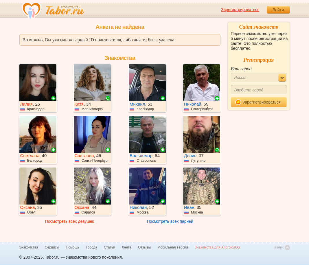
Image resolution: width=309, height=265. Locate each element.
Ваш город (241, 68)
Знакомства (28, 247)
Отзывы (144, 247)
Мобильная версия (172, 247)
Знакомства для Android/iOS (217, 247)
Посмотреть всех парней (170, 221)
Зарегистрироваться (240, 9)
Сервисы (52, 247)
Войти (278, 10)
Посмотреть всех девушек (69, 221)
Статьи (109, 247)
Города (91, 247)
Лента (126, 247)
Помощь (72, 247)
